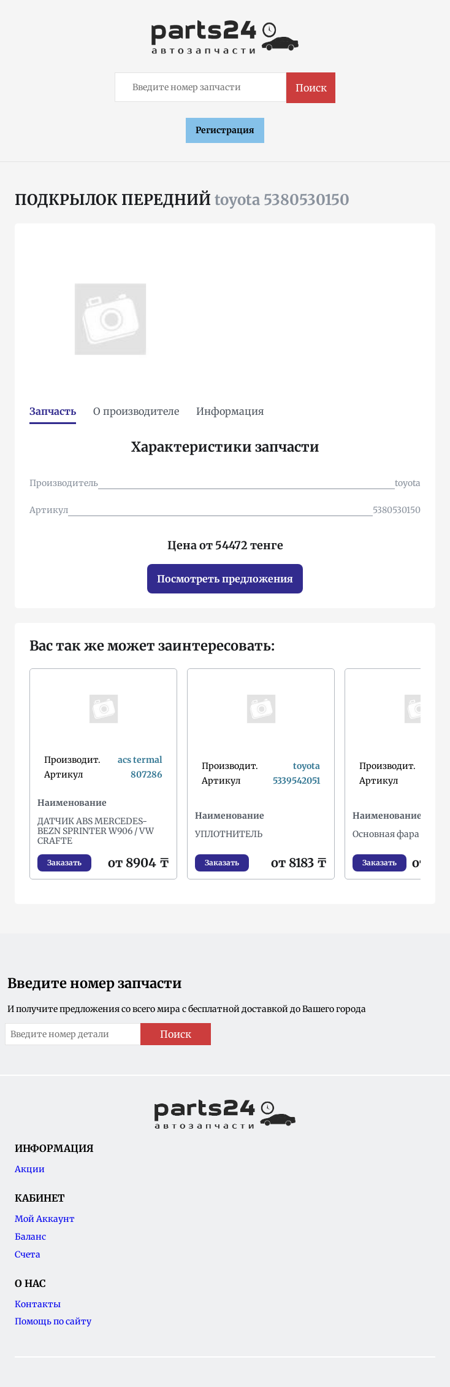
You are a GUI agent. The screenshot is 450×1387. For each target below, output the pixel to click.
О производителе (136, 411)
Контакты (38, 1304)
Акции (30, 1169)
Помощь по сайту (53, 1321)
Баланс (30, 1236)
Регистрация (225, 130)
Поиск (311, 88)
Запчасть (52, 411)
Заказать (64, 862)
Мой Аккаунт (45, 1218)
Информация (230, 411)
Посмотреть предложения (225, 579)
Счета (27, 1254)
